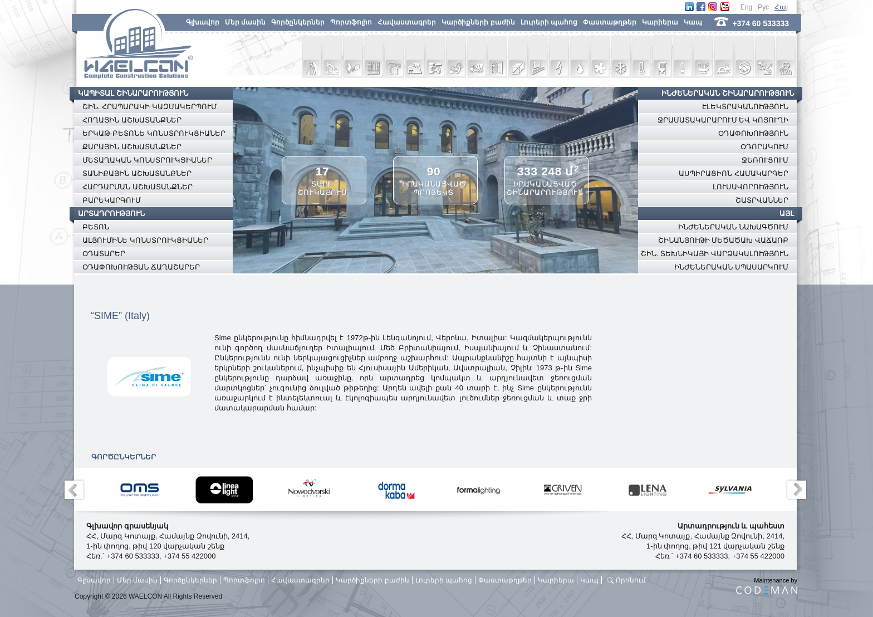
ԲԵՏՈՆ (95, 227)
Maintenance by (766, 585)
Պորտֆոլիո (351, 22)
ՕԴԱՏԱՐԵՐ (103, 253)
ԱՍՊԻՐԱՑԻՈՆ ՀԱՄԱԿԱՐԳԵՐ (733, 173)
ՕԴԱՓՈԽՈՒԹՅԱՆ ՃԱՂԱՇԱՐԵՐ (141, 267)
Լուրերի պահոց (549, 22)
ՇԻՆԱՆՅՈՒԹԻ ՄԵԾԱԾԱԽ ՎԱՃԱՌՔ (723, 240)
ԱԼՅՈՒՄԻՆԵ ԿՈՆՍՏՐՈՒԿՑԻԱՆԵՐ (145, 240)
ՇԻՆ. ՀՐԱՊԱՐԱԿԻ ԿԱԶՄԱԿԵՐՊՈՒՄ (149, 106)
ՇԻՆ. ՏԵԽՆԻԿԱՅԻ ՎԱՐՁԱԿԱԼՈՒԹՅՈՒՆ (714, 253)
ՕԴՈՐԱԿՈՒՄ (764, 147)
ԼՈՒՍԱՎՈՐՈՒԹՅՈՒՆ (750, 187)
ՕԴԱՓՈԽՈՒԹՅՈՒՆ (753, 133)
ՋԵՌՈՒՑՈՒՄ (765, 160)
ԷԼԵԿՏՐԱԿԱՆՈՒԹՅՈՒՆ (745, 106)
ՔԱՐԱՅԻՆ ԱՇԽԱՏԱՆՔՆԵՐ (132, 147)
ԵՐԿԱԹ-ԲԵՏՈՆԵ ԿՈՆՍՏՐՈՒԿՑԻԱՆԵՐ (153, 133)
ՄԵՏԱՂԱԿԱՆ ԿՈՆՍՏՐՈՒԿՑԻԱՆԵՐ (147, 160)
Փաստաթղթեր (609, 22)
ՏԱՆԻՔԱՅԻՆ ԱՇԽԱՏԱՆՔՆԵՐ (137, 173)
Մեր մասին (245, 22)
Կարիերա (660, 22)
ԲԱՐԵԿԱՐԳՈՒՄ (111, 200)
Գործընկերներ (298, 22)
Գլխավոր (202, 22)
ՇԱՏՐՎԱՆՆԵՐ (761, 200)
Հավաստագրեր (406, 22)
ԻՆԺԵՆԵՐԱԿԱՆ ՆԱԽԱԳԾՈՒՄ (733, 227)
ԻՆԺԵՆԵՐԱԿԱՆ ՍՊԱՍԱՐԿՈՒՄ (731, 267)
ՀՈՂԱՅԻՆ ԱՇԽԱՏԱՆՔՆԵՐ (132, 120)
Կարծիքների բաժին (478, 22)
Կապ (693, 22)
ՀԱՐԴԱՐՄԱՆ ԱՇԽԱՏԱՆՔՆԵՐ (137, 187)
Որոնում (631, 580)
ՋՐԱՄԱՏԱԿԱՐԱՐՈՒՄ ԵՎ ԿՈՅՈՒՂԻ (723, 120)
